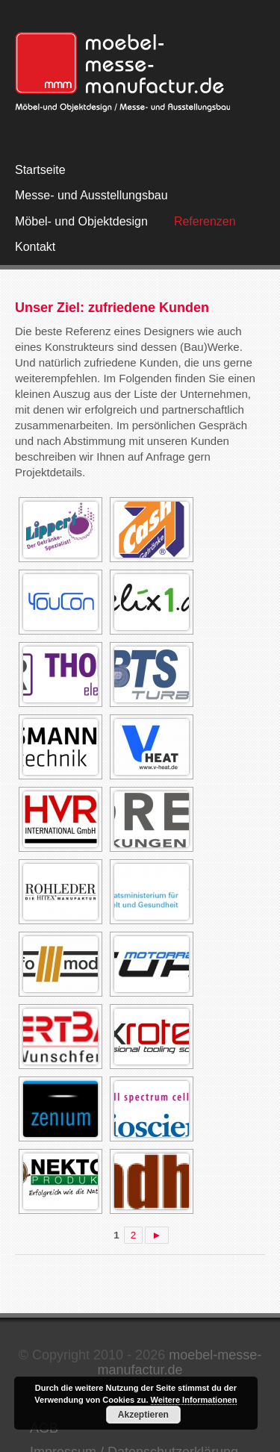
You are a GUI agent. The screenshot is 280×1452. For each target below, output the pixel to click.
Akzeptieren (143, 1414)
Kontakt (35, 246)
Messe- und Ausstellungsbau (91, 195)
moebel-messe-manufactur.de (179, 1362)
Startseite (40, 169)
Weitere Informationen (194, 1399)
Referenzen (205, 221)
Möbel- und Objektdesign (81, 221)
